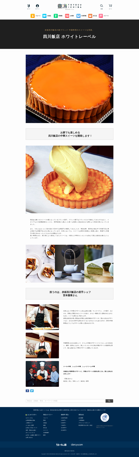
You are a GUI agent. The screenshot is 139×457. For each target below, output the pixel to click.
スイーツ (104, 16)
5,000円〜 (63, 422)
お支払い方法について (31, 427)
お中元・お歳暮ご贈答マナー (33, 435)
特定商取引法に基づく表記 (85, 425)
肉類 (44, 425)
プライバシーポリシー (84, 422)
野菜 (44, 420)
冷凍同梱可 (46, 432)
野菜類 (58, 16)
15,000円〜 (64, 430)
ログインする (29, 418)
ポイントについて (30, 432)
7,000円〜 (63, 425)
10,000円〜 (64, 427)
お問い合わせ (29, 437)
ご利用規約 (81, 420)
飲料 (44, 435)
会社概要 (81, 418)
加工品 (92, 16)
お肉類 (69, 16)
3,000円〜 (63, 420)
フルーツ (35, 16)
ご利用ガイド (29, 422)
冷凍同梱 (81, 16)
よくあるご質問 (30, 425)
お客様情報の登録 (30, 420)
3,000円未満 (64, 418)
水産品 (46, 16)
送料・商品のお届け (31, 430)
